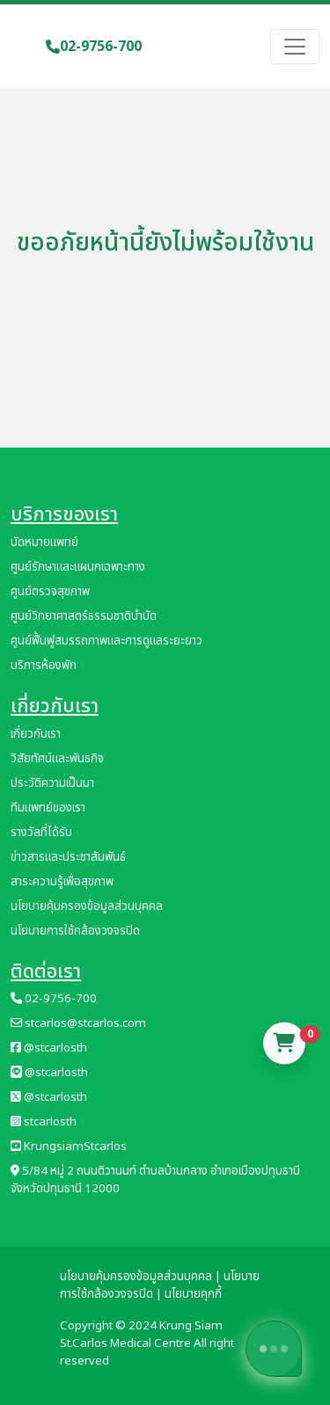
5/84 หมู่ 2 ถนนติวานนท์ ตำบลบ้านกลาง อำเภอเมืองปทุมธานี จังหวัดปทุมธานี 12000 (155, 1180)
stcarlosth (44, 1122)
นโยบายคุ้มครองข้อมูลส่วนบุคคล (87, 906)
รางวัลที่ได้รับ (41, 832)
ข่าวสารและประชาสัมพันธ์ (68, 857)
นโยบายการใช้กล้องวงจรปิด (75, 931)
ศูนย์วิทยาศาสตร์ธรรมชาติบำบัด (84, 616)
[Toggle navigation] (294, 46)
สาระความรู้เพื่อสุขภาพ (62, 882)
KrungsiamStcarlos (69, 1146)
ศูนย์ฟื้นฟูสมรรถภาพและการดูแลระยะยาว (106, 641)
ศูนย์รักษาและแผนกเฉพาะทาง (78, 567)
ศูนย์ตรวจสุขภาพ (50, 592)
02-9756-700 (94, 46)
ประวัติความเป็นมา (52, 783)
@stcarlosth (49, 1048)
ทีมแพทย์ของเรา (48, 808)
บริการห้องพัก (44, 665)
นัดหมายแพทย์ (44, 542)
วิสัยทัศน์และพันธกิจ (57, 759)
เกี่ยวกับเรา (36, 734)
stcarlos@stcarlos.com (78, 1023)
